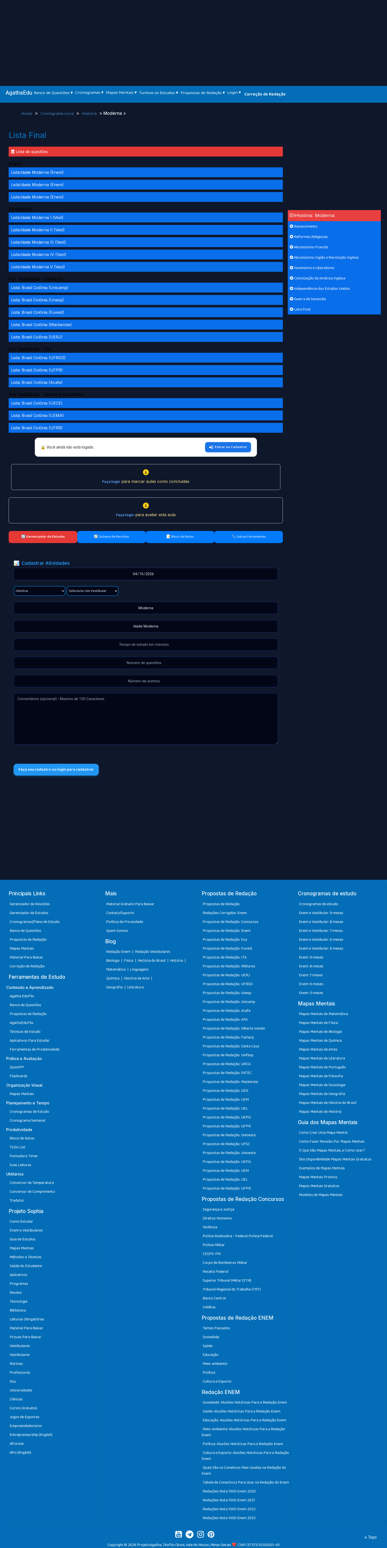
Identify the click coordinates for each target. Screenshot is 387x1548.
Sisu (13, 1381)
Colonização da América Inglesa (317, 278)
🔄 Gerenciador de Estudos (43, 536)
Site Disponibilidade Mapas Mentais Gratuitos (335, 1159)
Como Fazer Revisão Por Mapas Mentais (332, 1141)
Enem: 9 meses (311, 957)
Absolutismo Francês (309, 247)
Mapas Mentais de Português (322, 1067)
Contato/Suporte (120, 913)
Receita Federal (215, 1272)
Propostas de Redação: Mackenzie (230, 1082)
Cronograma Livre (57, 113)
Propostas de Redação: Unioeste (229, 1135)
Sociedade (211, 1337)
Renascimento (303, 226)
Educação (210, 1355)
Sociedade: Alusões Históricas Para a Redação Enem (245, 1402)
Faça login (111, 482)
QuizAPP (17, 1067)
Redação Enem (118, 952)
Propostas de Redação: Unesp (227, 993)
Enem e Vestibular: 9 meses (321, 913)
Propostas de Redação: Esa (225, 940)
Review (16, 1293)
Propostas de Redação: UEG (225, 1091)
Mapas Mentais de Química (320, 1041)
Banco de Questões (25, 931)
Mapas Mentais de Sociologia (322, 1085)
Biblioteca (18, 1310)
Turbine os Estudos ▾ (158, 92)
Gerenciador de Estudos (29, 913)
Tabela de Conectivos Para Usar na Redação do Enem (246, 1482)
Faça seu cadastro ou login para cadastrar (56, 769)
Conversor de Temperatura (32, 1183)
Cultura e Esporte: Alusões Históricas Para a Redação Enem (245, 1456)
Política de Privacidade (124, 922)
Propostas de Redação (28, 940)
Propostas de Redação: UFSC (226, 1144)
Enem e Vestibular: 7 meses (321, 931)
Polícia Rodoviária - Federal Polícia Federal (238, 1236)
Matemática (116, 969)
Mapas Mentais (22, 948)
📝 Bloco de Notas (180, 536)
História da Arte (137, 978)
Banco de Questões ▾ (53, 92)
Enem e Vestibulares (26, 1230)
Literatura (135, 987)
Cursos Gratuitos (23, 1408)
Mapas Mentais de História (320, 1112)
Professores (20, 1373)
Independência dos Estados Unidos (320, 289)
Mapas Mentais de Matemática (323, 1014)
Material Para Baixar (26, 957)
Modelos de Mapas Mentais (321, 1195)
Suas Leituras (20, 1165)
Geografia (114, 987)
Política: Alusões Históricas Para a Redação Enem (243, 1444)
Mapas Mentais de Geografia (322, 1094)
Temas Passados (216, 1328)
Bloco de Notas (22, 1138)
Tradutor (17, 1200)
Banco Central (214, 1298)
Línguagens (139, 969)
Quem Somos (117, 931)
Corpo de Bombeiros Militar (225, 1263)
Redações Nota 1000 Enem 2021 (229, 1500)
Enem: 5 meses (311, 993)
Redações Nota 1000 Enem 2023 (229, 1518)
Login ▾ (234, 92)
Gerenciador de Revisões (30, 904)
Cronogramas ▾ (89, 92)
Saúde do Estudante (26, 1266)
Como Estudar (21, 1221)
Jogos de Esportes (24, 1417)
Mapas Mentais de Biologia (320, 1032)
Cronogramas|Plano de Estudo (35, 922)
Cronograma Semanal (27, 1120)
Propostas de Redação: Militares (229, 966)
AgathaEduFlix (21, 1023)
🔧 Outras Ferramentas (249, 536)
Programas (19, 1284)
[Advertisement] (193, 37)
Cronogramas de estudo (318, 904)
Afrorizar (17, 1444)
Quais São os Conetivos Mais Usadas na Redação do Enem (244, 1471)
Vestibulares (20, 1346)
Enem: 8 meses (311, 966)
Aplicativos (18, 1275)
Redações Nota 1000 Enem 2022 (229, 1509)
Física (129, 961)
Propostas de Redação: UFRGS (228, 984)
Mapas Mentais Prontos (318, 1177)
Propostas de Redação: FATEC (227, 1073)
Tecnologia (18, 1301)
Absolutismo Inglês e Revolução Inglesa (324, 258)
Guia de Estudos (23, 1239)
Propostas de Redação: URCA (227, 1064)
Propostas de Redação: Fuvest (227, 948)
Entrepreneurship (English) (31, 1435)
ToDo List (17, 1147)
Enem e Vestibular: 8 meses (321, 922)
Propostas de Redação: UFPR (227, 1126)
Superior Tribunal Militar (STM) (227, 1280)
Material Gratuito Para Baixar (130, 904)
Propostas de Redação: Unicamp (229, 1002)
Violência (210, 1227)
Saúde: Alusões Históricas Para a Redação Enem (241, 1411)
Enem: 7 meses (311, 975)
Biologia (113, 961)
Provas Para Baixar (25, 1337)
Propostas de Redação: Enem (227, 931)
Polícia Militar (214, 1245)
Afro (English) (20, 1453)
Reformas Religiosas (309, 237)
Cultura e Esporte (217, 1381)
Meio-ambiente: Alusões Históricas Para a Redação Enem (243, 1432)
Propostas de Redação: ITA (225, 957)
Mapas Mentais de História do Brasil (327, 1103)
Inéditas (209, 1307)
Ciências (16, 1399)
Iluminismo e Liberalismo (312, 268)
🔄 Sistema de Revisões (111, 536)
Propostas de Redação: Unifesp (228, 1055)
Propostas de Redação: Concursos (230, 922)
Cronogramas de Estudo (29, 1112)
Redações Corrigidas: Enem (225, 913)
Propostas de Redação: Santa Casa (231, 1046)
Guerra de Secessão (308, 299)
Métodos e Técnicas (25, 1257)
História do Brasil (152, 961)
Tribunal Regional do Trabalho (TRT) (232, 1289)
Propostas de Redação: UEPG (227, 1117)
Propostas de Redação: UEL (225, 1108)
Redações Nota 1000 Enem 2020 (229, 1491)
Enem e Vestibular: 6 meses (321, 940)
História (90, 113)
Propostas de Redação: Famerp (228, 1037)
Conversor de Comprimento (32, 1192)
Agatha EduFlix (22, 996)
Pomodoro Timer (24, 1156)
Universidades (21, 1390)
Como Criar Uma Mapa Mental (323, 1133)
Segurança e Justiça (218, 1209)
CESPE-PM (212, 1254)
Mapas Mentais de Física (318, 1023)
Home (27, 113)
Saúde (208, 1346)
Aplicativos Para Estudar (30, 1041)
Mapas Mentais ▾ (121, 92)
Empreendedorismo (26, 1426)
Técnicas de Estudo (25, 1032)
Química (113, 978)
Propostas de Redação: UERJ (226, 975)
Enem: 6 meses (311, 984)
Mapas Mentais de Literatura (322, 1058)
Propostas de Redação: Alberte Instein (234, 1028)
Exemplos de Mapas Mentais (322, 1168)
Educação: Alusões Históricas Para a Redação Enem (244, 1420)
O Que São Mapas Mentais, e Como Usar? (332, 1150)
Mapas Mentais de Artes (318, 1049)
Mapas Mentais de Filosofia (321, 1076)
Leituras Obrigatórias (27, 1319)
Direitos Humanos (217, 1218)
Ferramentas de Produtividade (34, 1049)
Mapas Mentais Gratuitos (319, 1186)
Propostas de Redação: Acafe (227, 1011)
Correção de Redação (265, 94)
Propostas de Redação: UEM (226, 1100)
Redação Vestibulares (152, 952)
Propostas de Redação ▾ (203, 92)
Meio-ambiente (215, 1364)
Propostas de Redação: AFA (225, 1020)
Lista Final (300, 309)
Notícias (16, 1364)
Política (209, 1373)
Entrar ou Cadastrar (228, 447)
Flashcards (18, 1076)
